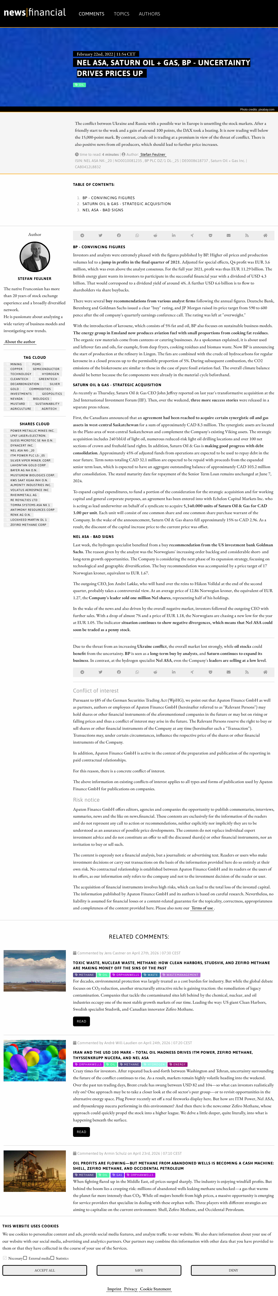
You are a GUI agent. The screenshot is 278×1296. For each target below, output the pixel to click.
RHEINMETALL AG (21, 495)
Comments (91, 13)
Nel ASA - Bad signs (103, 210)
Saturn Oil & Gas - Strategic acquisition (127, 204)
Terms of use (202, 908)
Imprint (114, 1288)
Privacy (130, 1288)
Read (81, 1021)
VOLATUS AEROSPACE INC (27, 490)
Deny (233, 1270)
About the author (20, 341)
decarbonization (22, 384)
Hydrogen (48, 374)
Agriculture (18, 408)
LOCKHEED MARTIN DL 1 (26, 519)
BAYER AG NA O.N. (21, 470)
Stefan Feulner (153, 154)
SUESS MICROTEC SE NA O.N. (29, 440)
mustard (15, 403)
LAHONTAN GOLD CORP (26, 465)
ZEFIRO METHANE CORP (26, 524)
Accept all (45, 1270)
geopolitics (50, 393)
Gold (12, 389)
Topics (121, 13)
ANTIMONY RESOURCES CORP (30, 509)
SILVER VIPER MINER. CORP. (28, 460)
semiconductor (44, 369)
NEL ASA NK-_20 (20, 450)
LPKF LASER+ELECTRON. (26, 435)
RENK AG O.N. (18, 514)
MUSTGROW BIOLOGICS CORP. (30, 475)
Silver (53, 384)
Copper (14, 369)
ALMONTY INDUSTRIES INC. (28, 485)
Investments (19, 393)
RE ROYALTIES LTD (21, 500)
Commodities (38, 389)
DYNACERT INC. (19, 445)
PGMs (34, 364)
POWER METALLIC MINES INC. (30, 430)
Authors (149, 13)
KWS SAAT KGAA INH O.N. (27, 480)
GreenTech (46, 379)
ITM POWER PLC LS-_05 (25, 455)
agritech (47, 408)
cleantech (17, 379)
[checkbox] (4, 1258)
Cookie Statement (155, 1288)
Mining (14, 364)
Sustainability (45, 403)
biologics (39, 398)
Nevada (14, 398)
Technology (18, 374)
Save (139, 1270)
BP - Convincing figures (109, 198)
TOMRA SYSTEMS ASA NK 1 (28, 505)
